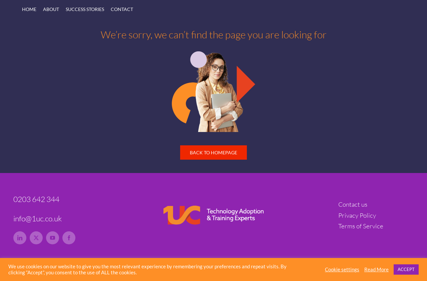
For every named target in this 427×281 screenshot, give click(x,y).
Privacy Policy (357, 215)
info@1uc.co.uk (37, 218)
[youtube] (52, 237)
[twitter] (36, 237)
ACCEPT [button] (406, 269)
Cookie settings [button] (342, 269)
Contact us (352, 204)
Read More (376, 269)
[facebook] (68, 237)
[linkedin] (19, 237)
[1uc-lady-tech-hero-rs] (213, 54)
